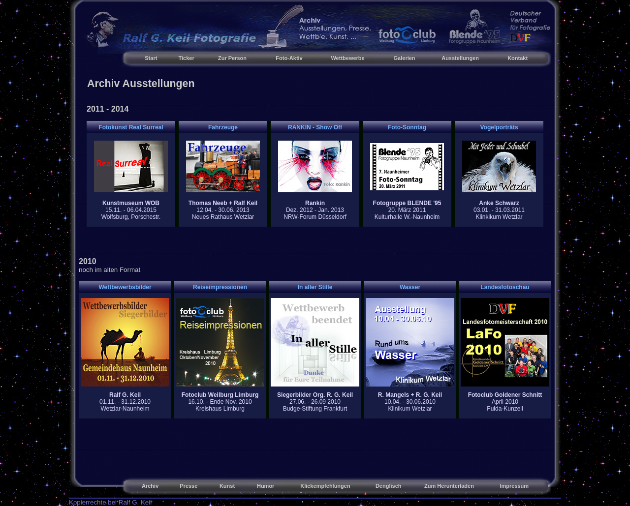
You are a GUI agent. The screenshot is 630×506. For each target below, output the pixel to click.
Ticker (186, 58)
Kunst (227, 486)
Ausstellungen (460, 58)
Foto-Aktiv (289, 58)
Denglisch (389, 486)
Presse (188, 486)
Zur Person (232, 58)
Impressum (514, 486)
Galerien (404, 58)
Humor (265, 486)
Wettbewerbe (347, 58)
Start (151, 58)
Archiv (150, 486)
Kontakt (517, 58)
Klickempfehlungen (325, 486)
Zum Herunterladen (449, 486)
